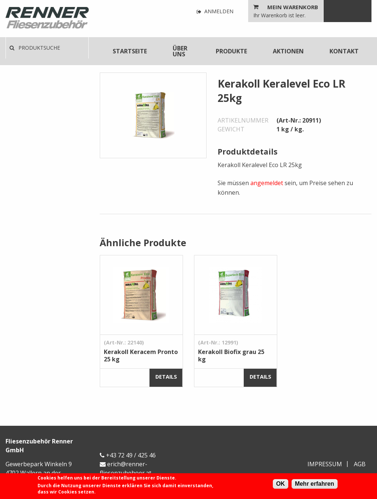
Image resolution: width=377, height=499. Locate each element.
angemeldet (266, 183)
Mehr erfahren (314, 484)
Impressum (324, 464)
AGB (360, 464)
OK (280, 484)
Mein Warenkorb (292, 7)
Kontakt (344, 51)
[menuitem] (130, 51)
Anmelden (215, 11)
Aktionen (288, 51)
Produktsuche (35, 47)
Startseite (130, 51)
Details (166, 376)
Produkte (231, 51)
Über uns (180, 51)
